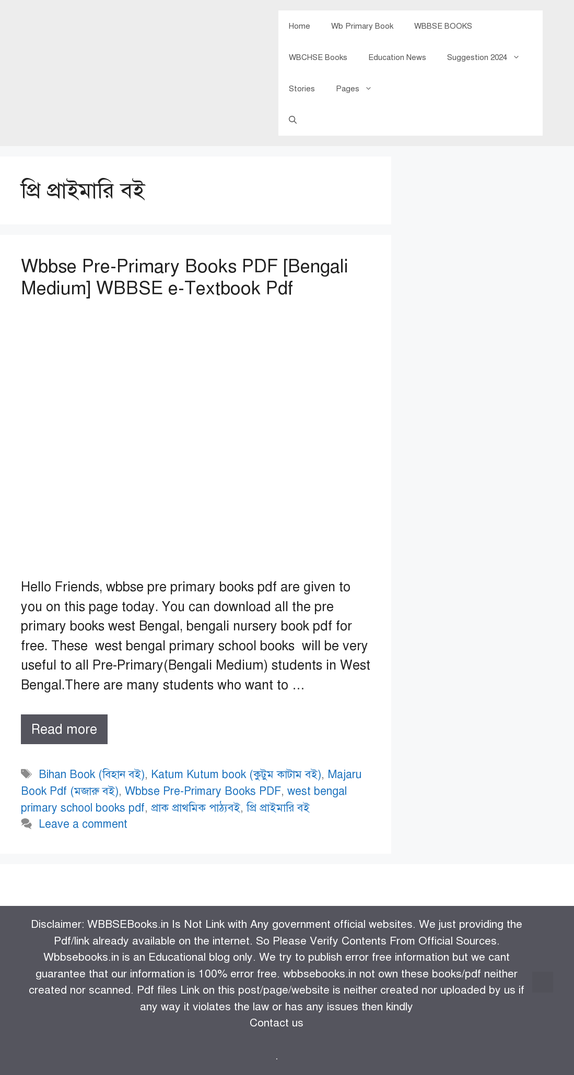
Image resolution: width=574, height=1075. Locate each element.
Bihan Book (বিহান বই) (92, 774)
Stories (302, 88)
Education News (397, 57)
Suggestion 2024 (489, 57)
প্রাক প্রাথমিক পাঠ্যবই (195, 808)
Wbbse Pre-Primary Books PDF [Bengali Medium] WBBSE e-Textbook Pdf (184, 277)
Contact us (276, 1023)
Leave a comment (83, 824)
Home (299, 26)
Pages (359, 88)
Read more (69, 732)
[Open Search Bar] (292, 120)
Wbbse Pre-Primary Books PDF (203, 791)
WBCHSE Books (318, 57)
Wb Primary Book (362, 26)
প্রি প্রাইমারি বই (278, 808)
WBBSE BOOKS (443, 26)
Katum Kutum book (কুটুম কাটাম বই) (236, 774)
